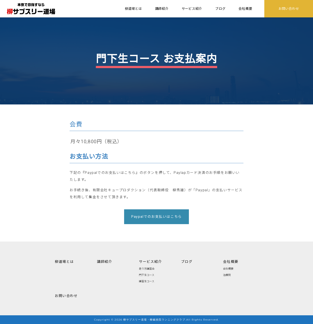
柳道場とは (64, 261)
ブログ (187, 261)
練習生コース (146, 281)
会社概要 (230, 261)
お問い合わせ (66, 295)
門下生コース (146, 275)
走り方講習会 (147, 268)
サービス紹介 (150, 261)
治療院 (227, 275)
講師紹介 (104, 261)
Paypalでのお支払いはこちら (156, 217)
